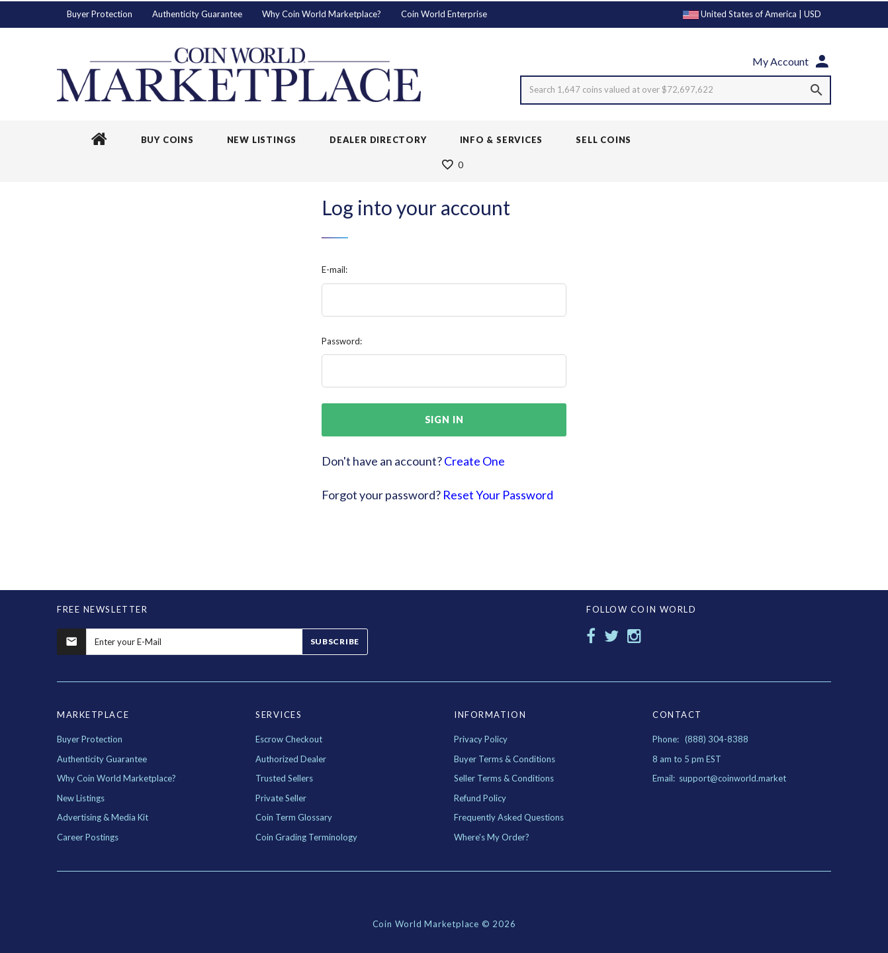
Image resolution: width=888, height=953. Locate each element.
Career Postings (87, 837)
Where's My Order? (491, 837)
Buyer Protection (99, 14)
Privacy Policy (481, 739)
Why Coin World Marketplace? (321, 14)
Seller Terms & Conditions (504, 778)
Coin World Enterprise (444, 14)
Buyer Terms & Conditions (504, 759)
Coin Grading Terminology (306, 837)
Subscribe (334, 641)
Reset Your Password (498, 494)
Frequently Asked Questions (509, 817)
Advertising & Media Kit (102, 817)
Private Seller (280, 798)
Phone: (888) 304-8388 (700, 739)
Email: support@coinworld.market (719, 778)
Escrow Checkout (288, 739)
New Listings (81, 798)
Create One (474, 461)
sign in (444, 419)
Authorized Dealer (290, 759)
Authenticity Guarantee (197, 14)
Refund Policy (480, 798)
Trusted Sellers (284, 778)
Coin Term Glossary (293, 817)
